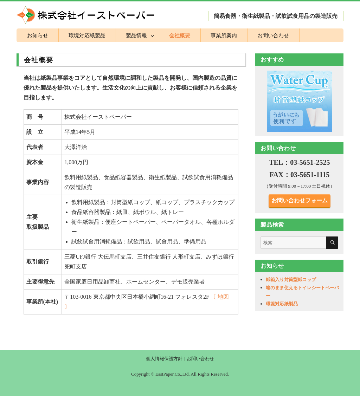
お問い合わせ (273, 35)
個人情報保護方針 (164, 358)
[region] (299, 101)
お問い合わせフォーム (299, 200)
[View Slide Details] (299, 101)
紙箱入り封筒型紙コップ (291, 279)
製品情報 (136, 35)
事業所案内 (224, 35)
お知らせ (37, 35)
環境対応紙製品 (87, 35)
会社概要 (179, 35)
